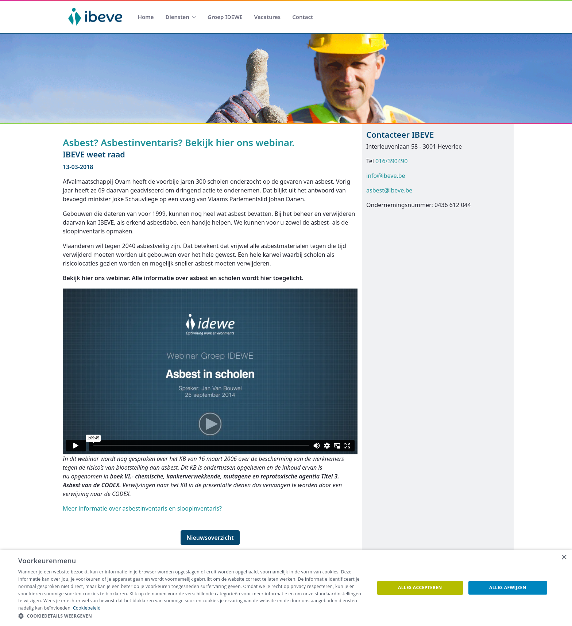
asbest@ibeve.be (389, 190)
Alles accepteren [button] (420, 587)
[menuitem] (146, 17)
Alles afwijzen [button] (507, 587)
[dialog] (286, 588)
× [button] (564, 557)
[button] (191, 616)
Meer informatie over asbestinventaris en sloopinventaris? (142, 508)
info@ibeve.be (385, 176)
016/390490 (391, 161)
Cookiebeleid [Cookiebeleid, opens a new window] (87, 608)
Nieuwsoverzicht (210, 538)
